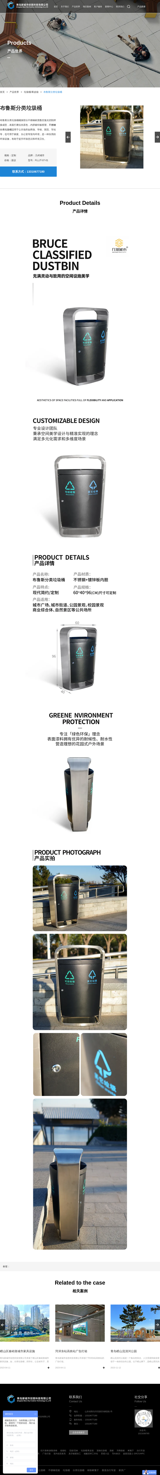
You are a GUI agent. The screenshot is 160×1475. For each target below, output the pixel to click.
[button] (157, 137)
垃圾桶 (66, 1470)
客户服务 (98, 6)
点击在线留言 (78, 1432)
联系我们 (120, 6)
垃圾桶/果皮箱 (31, 92)
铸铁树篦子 (93, 1470)
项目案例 (87, 6)
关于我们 (65, 6)
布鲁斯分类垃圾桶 (52, 92)
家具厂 (122, 1470)
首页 (56, 6)
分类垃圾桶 (78, 1470)
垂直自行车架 (109, 1470)
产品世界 (76, 6)
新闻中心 (109, 6)
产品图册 (141, 6)
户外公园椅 (39, 1470)
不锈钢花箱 (54, 1470)
